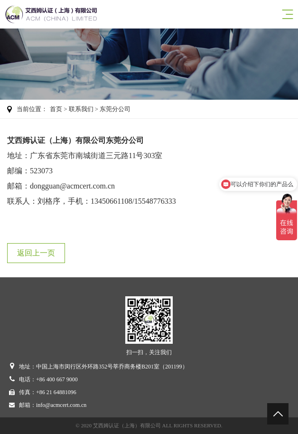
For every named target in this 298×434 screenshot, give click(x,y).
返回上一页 (36, 253)
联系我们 (81, 109)
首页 (56, 109)
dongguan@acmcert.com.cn (72, 186)
